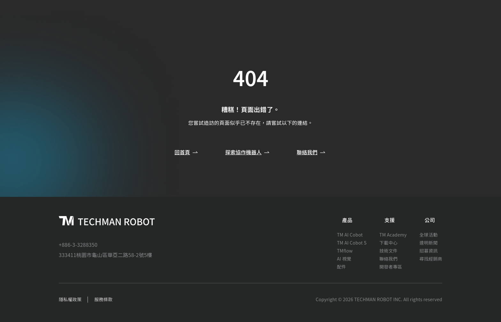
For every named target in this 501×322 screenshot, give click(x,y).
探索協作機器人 (248, 152)
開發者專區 (390, 266)
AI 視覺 (344, 258)
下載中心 (388, 242)
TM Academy (392, 234)
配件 (341, 266)
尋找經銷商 (431, 258)
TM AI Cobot (350, 234)
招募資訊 (429, 250)
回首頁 (186, 152)
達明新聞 (429, 242)
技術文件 (388, 250)
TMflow (344, 250)
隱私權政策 (70, 299)
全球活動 (429, 234)
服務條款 (103, 299)
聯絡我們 (312, 152)
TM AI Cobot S (351, 242)
